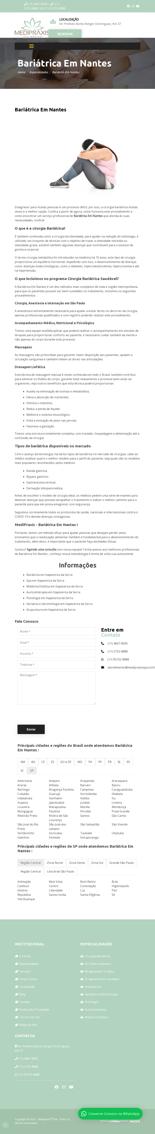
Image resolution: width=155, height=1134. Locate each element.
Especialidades (38, 72)
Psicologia (92, 1002)
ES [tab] (52, 762)
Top (5, 1125)
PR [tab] (110, 762)
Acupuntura (93, 987)
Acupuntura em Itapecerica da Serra (50, 610)
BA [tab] (33, 762)
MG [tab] (80, 762)
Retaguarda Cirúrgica (99, 971)
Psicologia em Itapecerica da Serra (49, 598)
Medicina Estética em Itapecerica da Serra (54, 586)
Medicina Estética (96, 1017)
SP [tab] (32, 771)
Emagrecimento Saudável (102, 979)
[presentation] (45, 715)
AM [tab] (23, 762)
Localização (27, 987)
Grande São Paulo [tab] (121, 863)
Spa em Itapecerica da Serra (45, 581)
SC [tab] (22, 771)
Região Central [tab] (31, 863)
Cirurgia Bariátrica (97, 956)
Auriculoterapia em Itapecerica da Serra (53, 592)
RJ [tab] (119, 762)
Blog (22, 994)
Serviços (25, 971)
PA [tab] (90, 762)
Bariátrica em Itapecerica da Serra (49, 575)
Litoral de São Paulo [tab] (60, 871)
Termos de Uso (29, 1017)
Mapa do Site (28, 1025)
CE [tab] (43, 762)
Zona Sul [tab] (97, 863)
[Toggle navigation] (31, 46)
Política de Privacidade (34, 1010)
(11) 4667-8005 (28, 1059)
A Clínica (25, 956)
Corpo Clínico (28, 979)
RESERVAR (65, 34)
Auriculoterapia (95, 1010)
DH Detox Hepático (98, 964)
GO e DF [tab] (65, 762)
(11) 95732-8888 (29, 1075)
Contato (24, 1002)
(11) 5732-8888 (28, 1067)
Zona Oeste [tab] (77, 863)
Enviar (31, 729)
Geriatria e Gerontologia (101, 994)
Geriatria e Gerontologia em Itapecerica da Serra (59, 604)
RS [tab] (128, 762)
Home (21, 72)
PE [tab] (100, 762)
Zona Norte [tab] (55, 863)
